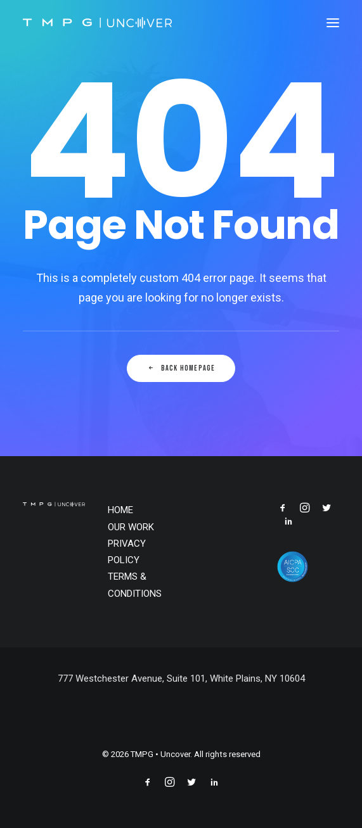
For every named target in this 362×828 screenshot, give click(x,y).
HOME (120, 510)
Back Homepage (181, 368)
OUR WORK (131, 527)
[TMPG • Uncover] (97, 23)
